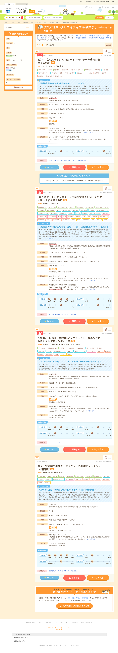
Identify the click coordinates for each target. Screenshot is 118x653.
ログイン (109, 17)
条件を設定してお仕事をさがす (76, 606)
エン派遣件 (9, 4)
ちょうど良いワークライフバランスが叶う (16, 8)
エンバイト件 (22, 4)
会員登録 (99, 17)
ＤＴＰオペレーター (82, 36)
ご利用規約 (48, 622)
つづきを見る (88, 133)
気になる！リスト (16, 17)
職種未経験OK (93, 38)
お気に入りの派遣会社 (54, 17)
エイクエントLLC (54, 442)
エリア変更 (39, 11)
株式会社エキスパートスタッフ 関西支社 (62, 314)
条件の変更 (19, 87)
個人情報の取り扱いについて (34, 622)
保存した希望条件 (35, 17)
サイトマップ (98, 7)
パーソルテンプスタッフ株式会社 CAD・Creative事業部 (67, 160)
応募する (76, 167)
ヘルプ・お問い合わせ (86, 7)
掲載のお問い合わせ (109, 7)
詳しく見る (99, 167)
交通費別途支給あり (82, 38)
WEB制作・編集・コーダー (97, 36)
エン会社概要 (74, 622)
